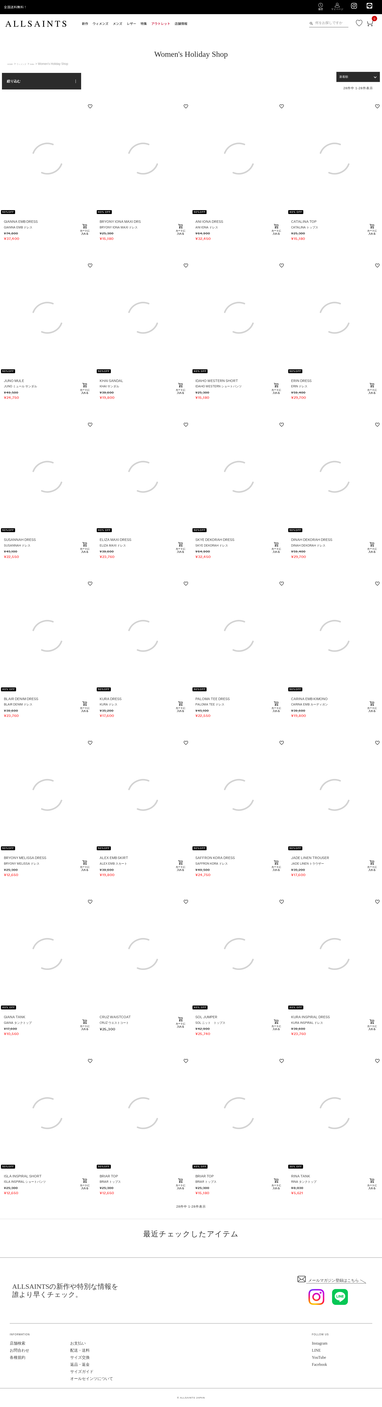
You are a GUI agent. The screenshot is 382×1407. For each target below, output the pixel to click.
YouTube (319, 1357)
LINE (316, 1350)
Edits (41, 64)
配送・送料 (80, 1350)
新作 (85, 23)
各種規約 (17, 1357)
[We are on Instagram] (354, 6)
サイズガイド (82, 1371)
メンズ (117, 23)
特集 (144, 23)
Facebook (319, 1364)
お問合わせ (19, 1350)
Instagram (319, 1343)
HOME (11, 64)
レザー (131, 23)
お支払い (78, 1343)
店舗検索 (17, 1343)
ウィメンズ (100, 23)
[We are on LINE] (369, 6)
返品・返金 (80, 1364)
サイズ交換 (80, 1357)
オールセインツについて (91, 1379)
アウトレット (160, 23)
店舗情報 (181, 23)
